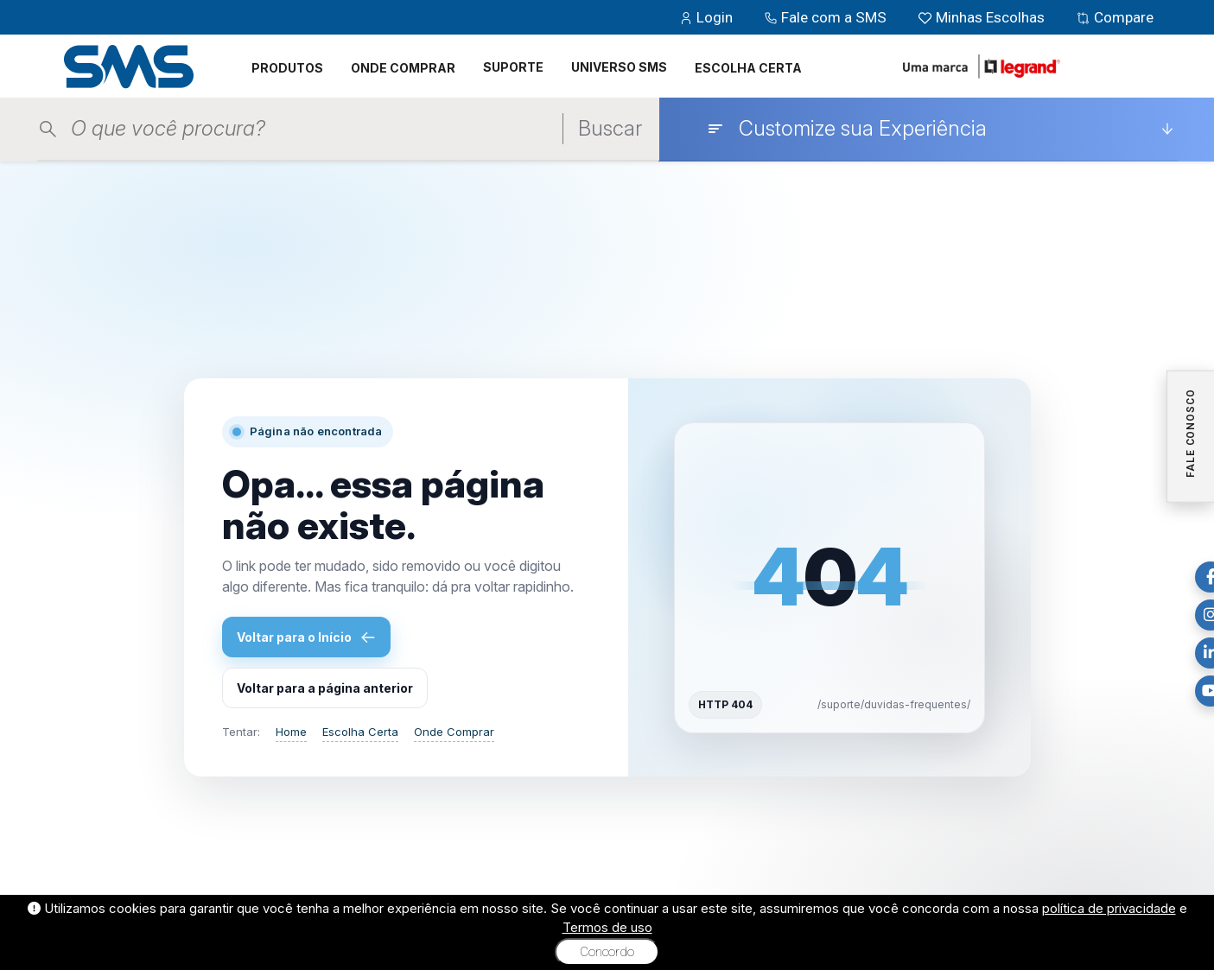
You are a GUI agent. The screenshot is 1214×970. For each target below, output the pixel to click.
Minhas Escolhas (983, 17)
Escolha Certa (360, 732)
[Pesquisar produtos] (304, 128)
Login (707, 17)
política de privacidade (1109, 908)
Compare (1115, 17)
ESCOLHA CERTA (748, 67)
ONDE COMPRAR (403, 67)
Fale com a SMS (827, 17)
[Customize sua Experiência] (940, 129)
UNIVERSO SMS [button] (619, 67)
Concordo (607, 952)
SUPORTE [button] (513, 67)
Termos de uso (607, 927)
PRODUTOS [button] (287, 67)
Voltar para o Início (306, 637)
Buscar (610, 128)
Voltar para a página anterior (325, 688)
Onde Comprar (454, 732)
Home (291, 732)
